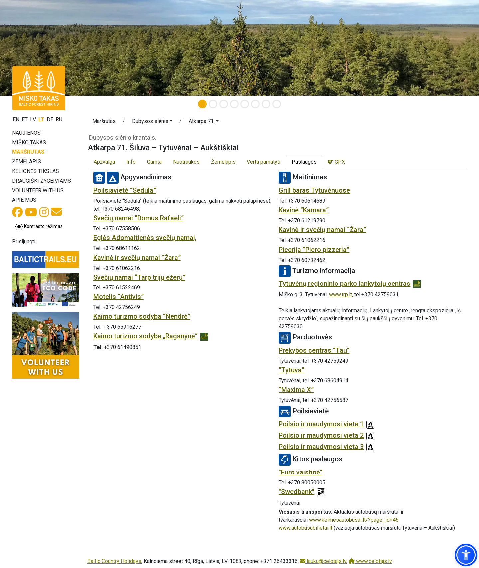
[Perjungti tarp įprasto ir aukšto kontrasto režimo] (39, 226)
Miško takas (29, 142)
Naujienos (26, 133)
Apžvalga (104, 162)
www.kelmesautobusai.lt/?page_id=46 (354, 520)
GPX (336, 162)
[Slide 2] (213, 104)
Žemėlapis (26, 161)
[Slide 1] (202, 104)
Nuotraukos (186, 162)
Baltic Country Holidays (114, 561)
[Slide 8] (276, 104)
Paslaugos (304, 162)
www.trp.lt (340, 294)
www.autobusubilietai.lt (305, 528)
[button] (152, 122)
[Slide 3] (223, 104)
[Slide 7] (266, 104)
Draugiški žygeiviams (41, 181)
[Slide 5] (244, 104)
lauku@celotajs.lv (323, 561)
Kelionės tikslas (35, 171)
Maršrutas (28, 152)
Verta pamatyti (263, 162)
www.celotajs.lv (370, 561)
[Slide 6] (255, 104)
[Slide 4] (234, 104)
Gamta (154, 162)
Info (131, 162)
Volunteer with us (38, 190)
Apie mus (24, 200)
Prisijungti (23, 241)
